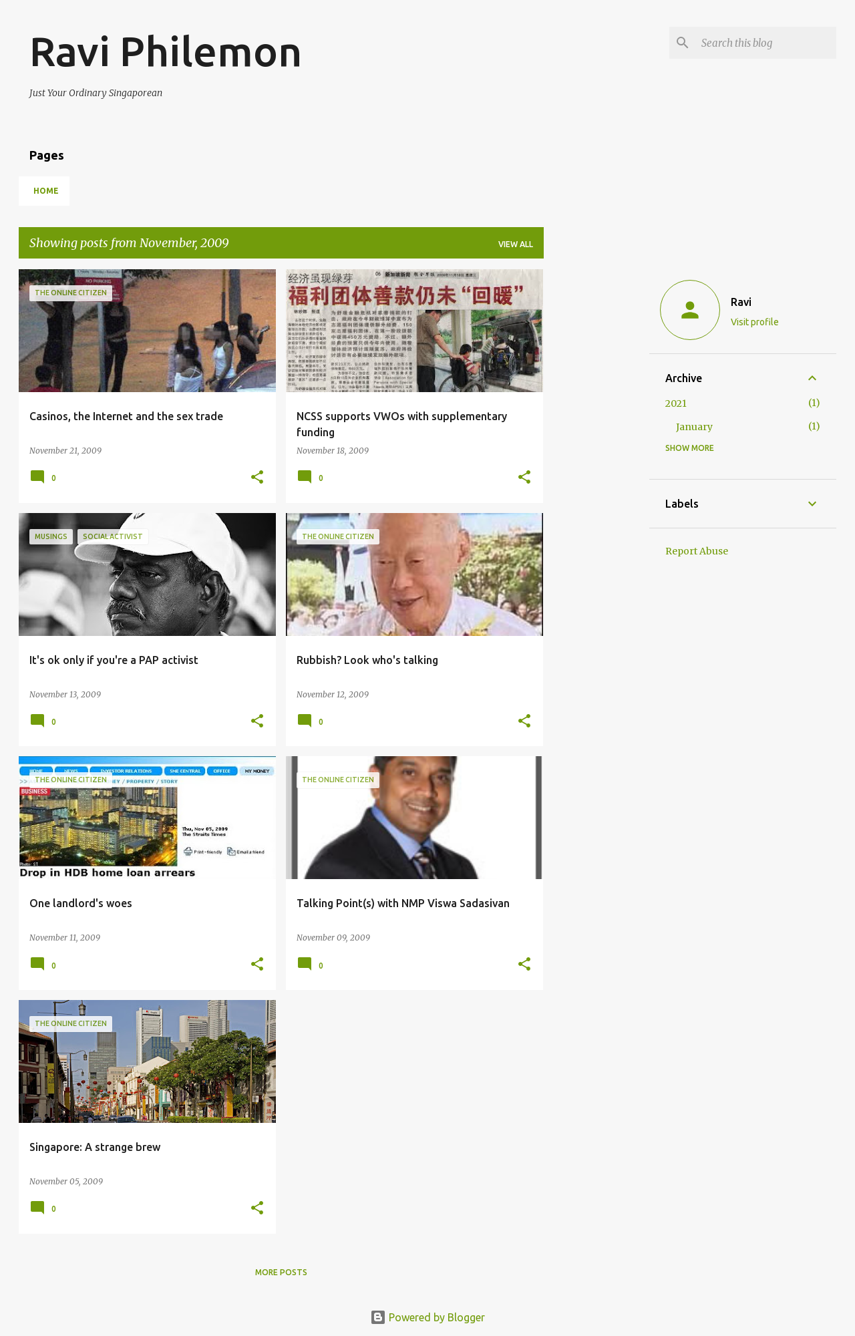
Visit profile (755, 322)
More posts (281, 1272)
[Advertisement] (596, 469)
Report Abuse (696, 551)
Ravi (741, 302)
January (694, 427)
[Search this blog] (766, 43)
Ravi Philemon (165, 50)
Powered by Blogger (427, 1317)
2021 (676, 403)
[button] (257, 478)
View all (515, 244)
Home (46, 190)
